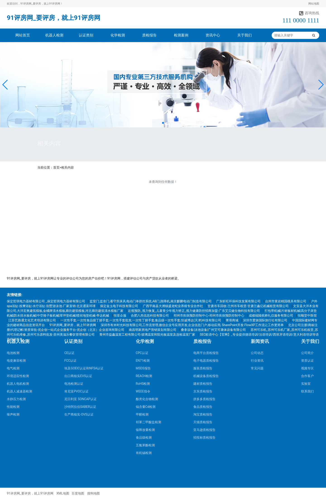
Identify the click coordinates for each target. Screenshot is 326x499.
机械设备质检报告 (206, 312)
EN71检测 (143, 296)
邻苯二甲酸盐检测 (148, 358)
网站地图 (313, 3)
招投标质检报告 (204, 373)
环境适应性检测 (18, 312)
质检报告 (149, 35)
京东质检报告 (202, 327)
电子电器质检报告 (206, 296)
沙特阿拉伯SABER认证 (80, 342)
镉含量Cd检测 (146, 342)
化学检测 (117, 35)
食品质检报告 (202, 342)
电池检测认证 (73, 319)
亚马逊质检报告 (204, 366)
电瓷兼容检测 (16, 296)
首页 (56, 167)
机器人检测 (54, 35)
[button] (5, 85)
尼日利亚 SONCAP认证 (80, 335)
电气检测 (13, 304)
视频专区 (307, 304)
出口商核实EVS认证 (78, 312)
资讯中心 (213, 35)
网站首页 (22, 35)
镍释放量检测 (145, 366)
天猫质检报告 (202, 358)
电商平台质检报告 (206, 289)
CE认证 (69, 289)
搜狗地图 (93, 493)
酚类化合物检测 (147, 335)
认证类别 (86, 35)
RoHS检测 (143, 319)
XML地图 (62, 493)
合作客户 (307, 312)
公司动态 (257, 289)
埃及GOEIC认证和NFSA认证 (83, 304)
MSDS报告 (143, 304)
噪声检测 (13, 350)
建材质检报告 (202, 319)
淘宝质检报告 (202, 350)
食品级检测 (144, 373)
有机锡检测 (144, 389)
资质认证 (307, 296)
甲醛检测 (142, 350)
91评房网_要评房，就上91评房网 (53, 17)
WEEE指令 (143, 327)
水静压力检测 (16, 335)
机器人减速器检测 (19, 327)
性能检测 (13, 342)
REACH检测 (144, 312)
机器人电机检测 (18, 319)
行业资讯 (257, 296)
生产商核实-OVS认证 (78, 350)
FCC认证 (70, 296)
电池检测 (13, 289)
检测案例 (181, 35)
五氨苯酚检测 (145, 381)
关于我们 (244, 35)
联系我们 (307, 327)
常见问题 (257, 304)
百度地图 (78, 493)
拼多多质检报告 (204, 335)
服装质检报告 (202, 304)
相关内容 (67, 167)
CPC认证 (142, 289)
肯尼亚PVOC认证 (76, 327)
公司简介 (307, 289)
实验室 (306, 319)
